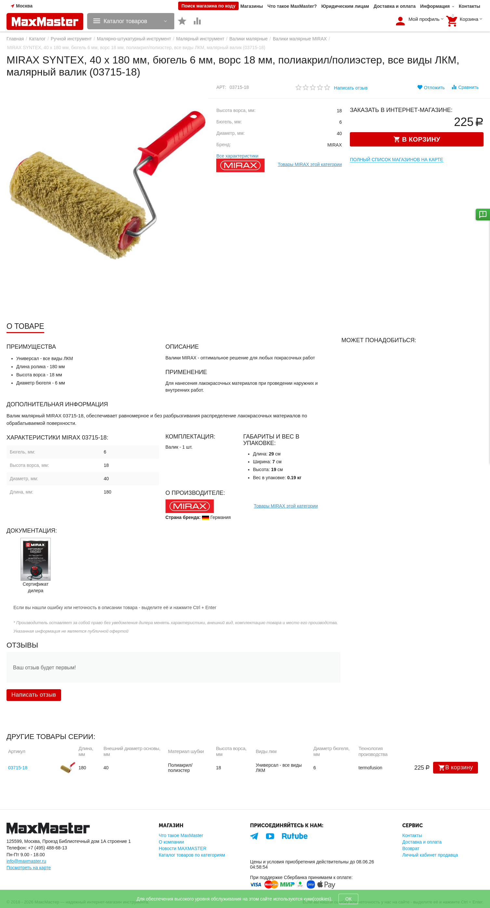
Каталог (37, 38)
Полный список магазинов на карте (396, 159)
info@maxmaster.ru (26, 861)
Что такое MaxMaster (181, 835)
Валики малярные (249, 38)
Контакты (469, 6)
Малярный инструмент (200, 38)
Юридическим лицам (345, 6)
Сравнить (465, 87)
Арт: (221, 87)
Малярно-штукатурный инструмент (134, 38)
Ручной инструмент (71, 38)
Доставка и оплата (395, 6)
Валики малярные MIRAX (300, 38)
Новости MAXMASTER (182, 848)
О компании (171, 842)
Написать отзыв (350, 88)
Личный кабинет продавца (430, 855)
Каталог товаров (127, 21)
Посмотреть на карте (29, 867)
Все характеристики (237, 156)
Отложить (431, 87)
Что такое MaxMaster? (292, 6)
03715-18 (17, 767)
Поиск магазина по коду (208, 5)
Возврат (410, 848)
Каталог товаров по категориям (192, 855)
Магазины (251, 6)
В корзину (455, 767)
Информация (435, 6)
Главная (15, 38)
